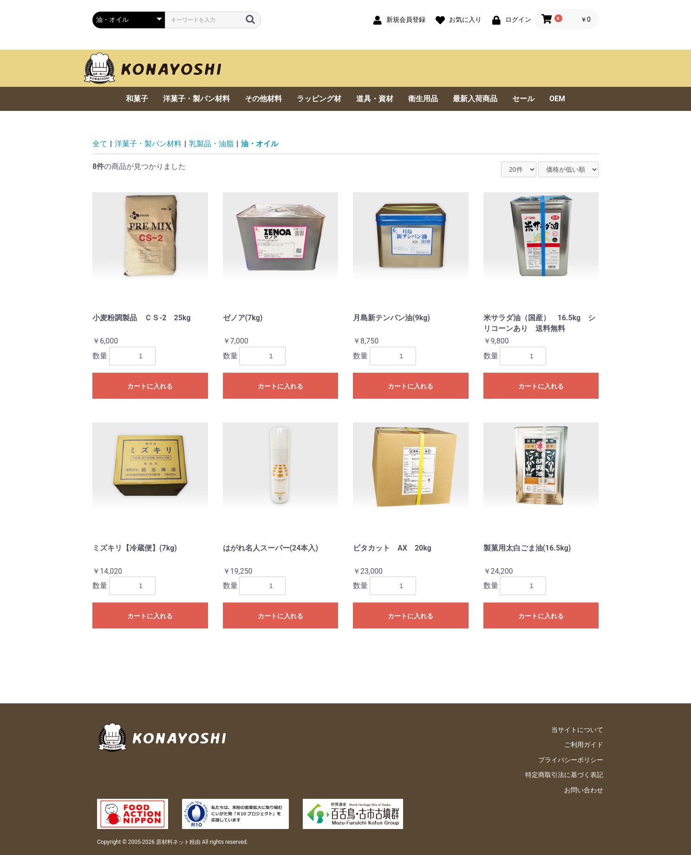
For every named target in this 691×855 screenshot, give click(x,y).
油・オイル (259, 143)
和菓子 (137, 98)
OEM (557, 98)
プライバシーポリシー (570, 760)
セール (523, 98)
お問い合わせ (583, 790)
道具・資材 (374, 98)
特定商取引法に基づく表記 (564, 774)
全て (99, 143)
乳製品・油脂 (211, 143)
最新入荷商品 (475, 98)
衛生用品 (423, 98)
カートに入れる (150, 386)
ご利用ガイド (583, 744)
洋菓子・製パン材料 (196, 98)
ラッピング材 (319, 98)
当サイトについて (577, 729)
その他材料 (263, 98)
